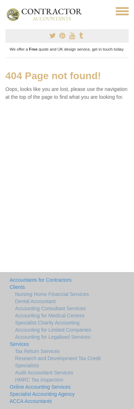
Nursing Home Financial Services (52, 294)
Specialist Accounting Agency (42, 394)
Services (19, 344)
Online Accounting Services (40, 387)
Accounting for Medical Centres (50, 315)
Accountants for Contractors (41, 280)
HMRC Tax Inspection (39, 380)
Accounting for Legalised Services (52, 337)
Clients (17, 287)
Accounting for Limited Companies (53, 330)
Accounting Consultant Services (50, 308)
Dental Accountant (35, 301)
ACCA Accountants (31, 401)
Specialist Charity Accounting (47, 323)
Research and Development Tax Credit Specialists (58, 362)
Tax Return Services (37, 351)
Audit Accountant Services (44, 372)
